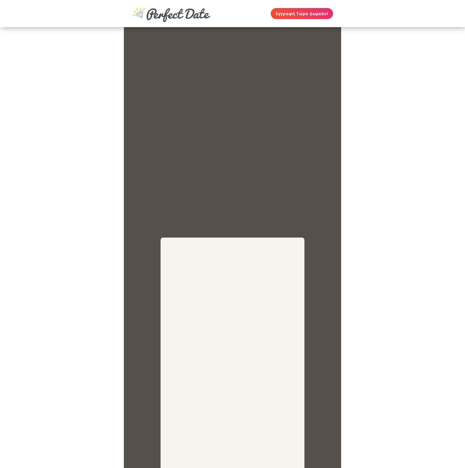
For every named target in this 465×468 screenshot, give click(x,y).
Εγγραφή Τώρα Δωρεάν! (302, 13)
